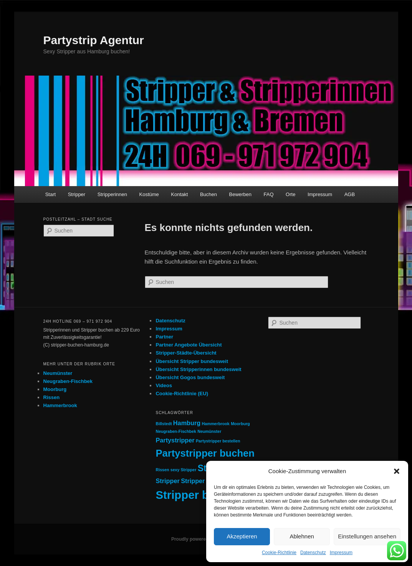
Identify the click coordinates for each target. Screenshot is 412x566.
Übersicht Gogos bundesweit (190, 377)
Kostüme (149, 194)
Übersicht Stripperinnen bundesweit (198, 369)
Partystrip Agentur (93, 40)
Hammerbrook (60, 405)
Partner (164, 337)
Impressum (341, 552)
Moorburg (55, 389)
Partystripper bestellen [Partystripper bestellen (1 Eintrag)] (218, 441)
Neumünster (58, 373)
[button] (396, 471)
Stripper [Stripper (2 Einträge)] (167, 480)
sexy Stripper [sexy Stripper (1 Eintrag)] (183, 469)
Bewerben (240, 194)
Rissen (51, 397)
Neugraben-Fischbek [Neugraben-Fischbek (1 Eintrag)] (176, 431)
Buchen (208, 194)
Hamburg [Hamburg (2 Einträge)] (186, 422)
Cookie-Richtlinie (279, 552)
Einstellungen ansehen (367, 536)
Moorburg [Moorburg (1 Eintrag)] (240, 423)
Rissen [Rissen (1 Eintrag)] (162, 469)
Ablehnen (302, 536)
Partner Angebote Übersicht (189, 345)
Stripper (77, 194)
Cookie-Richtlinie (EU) (182, 393)
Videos (164, 385)
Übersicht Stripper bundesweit (192, 361)
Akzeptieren (242, 536)
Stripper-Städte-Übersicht (186, 353)
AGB (349, 194)
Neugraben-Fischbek (68, 381)
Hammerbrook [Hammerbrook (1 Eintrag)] (216, 423)
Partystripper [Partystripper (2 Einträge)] (175, 440)
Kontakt (179, 194)
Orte (290, 194)
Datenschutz (313, 552)
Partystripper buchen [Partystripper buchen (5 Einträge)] (205, 453)
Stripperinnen (112, 194)
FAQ (269, 194)
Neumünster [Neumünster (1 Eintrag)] (209, 431)
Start (50, 194)
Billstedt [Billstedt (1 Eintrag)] (164, 423)
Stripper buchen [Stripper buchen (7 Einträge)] (199, 494)
